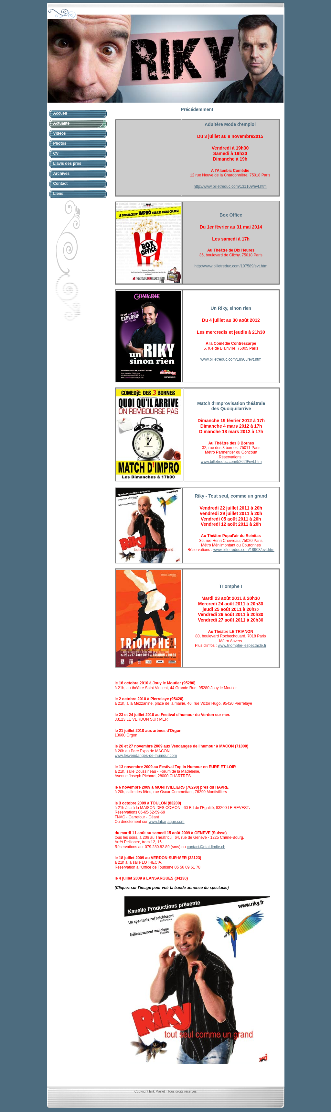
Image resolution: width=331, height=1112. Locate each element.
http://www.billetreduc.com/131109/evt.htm (230, 186)
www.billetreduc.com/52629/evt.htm (231, 461)
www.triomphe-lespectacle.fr (242, 645)
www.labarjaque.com (167, 821)
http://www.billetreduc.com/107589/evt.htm (230, 266)
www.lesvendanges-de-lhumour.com (146, 755)
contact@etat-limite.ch (206, 847)
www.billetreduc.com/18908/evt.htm (231, 359)
